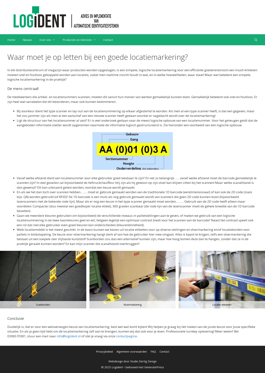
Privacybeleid (104, 351)
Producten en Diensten (81, 39)
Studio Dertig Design (143, 361)
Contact (108, 40)
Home (11, 40)
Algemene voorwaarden (131, 351)
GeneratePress (154, 367)
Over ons (49, 39)
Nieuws (27, 40)
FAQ (153, 351)
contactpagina (126, 336)
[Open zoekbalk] (255, 39)
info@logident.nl (69, 336)
